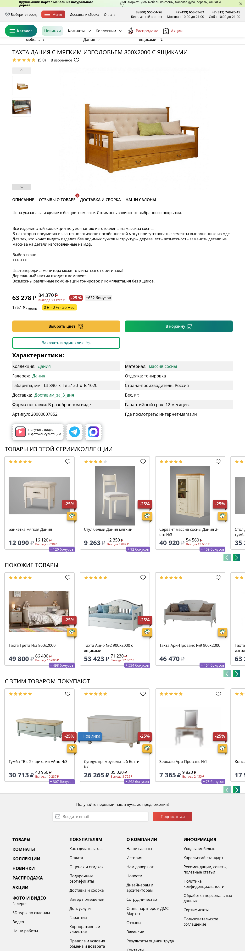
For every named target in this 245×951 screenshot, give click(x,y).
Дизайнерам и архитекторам (140, 924)
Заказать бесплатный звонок (218, 52)
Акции (173, 52)
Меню (53, 14)
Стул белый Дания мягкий (108, 566)
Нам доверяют (140, 903)
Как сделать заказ (85, 885)
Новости (134, 912)
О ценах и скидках (86, 903)
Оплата (109, 14)
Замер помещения (86, 936)
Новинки (52, 52)
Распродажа (142, 52)
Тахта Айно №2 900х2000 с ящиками (108, 685)
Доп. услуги (80, 945)
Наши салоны (139, 885)
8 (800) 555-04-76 (149, 12)
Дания (44, 403)
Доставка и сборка (84, 14)
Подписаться (173, 853)
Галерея (20, 940)
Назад (17, 63)
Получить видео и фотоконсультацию (38, 468)
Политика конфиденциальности (204, 920)
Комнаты (76, 52)
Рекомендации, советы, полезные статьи (206, 906)
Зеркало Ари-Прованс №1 (183, 798)
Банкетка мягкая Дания (30, 566)
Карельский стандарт (203, 894)
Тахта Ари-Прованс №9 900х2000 (189, 682)
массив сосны (163, 403)
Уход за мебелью (199, 885)
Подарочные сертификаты (81, 915)
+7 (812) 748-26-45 (226, 12)
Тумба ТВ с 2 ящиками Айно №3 (38, 798)
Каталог (21, 52)
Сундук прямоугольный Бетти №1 (111, 801)
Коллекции (106, 52)
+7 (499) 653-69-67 (190, 12)
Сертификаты (196, 946)
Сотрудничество (142, 936)
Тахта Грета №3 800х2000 (32, 682)
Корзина (233, 36)
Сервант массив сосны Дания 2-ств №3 (188, 569)
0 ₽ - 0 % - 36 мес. (59, 344)
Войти (192, 36)
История (134, 894)
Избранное (211, 36)
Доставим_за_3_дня (54, 432)
